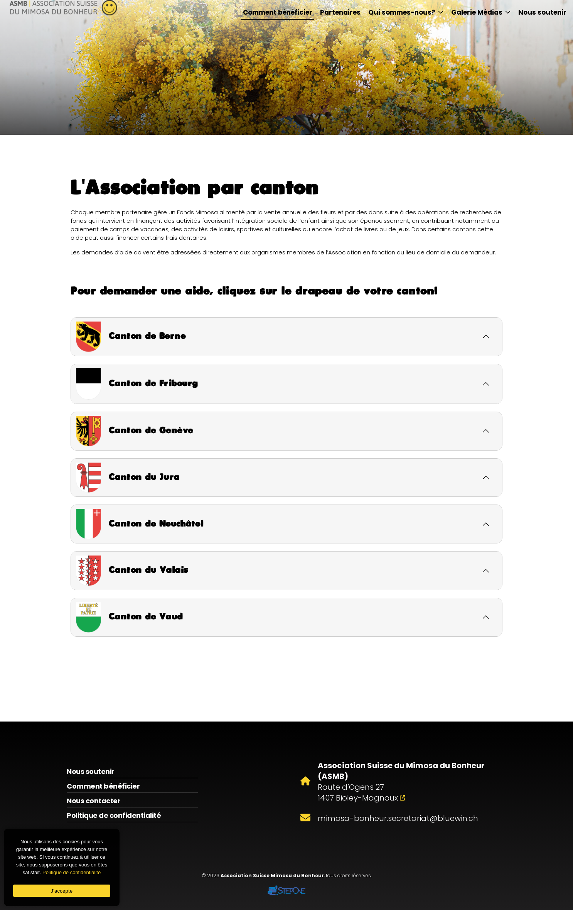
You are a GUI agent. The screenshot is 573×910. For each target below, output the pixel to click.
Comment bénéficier (277, 12)
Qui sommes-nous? (405, 12)
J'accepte (62, 891)
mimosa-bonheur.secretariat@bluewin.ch (398, 818)
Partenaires (340, 12)
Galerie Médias (481, 12)
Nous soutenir (542, 12)
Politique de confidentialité (114, 815)
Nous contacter (93, 801)
